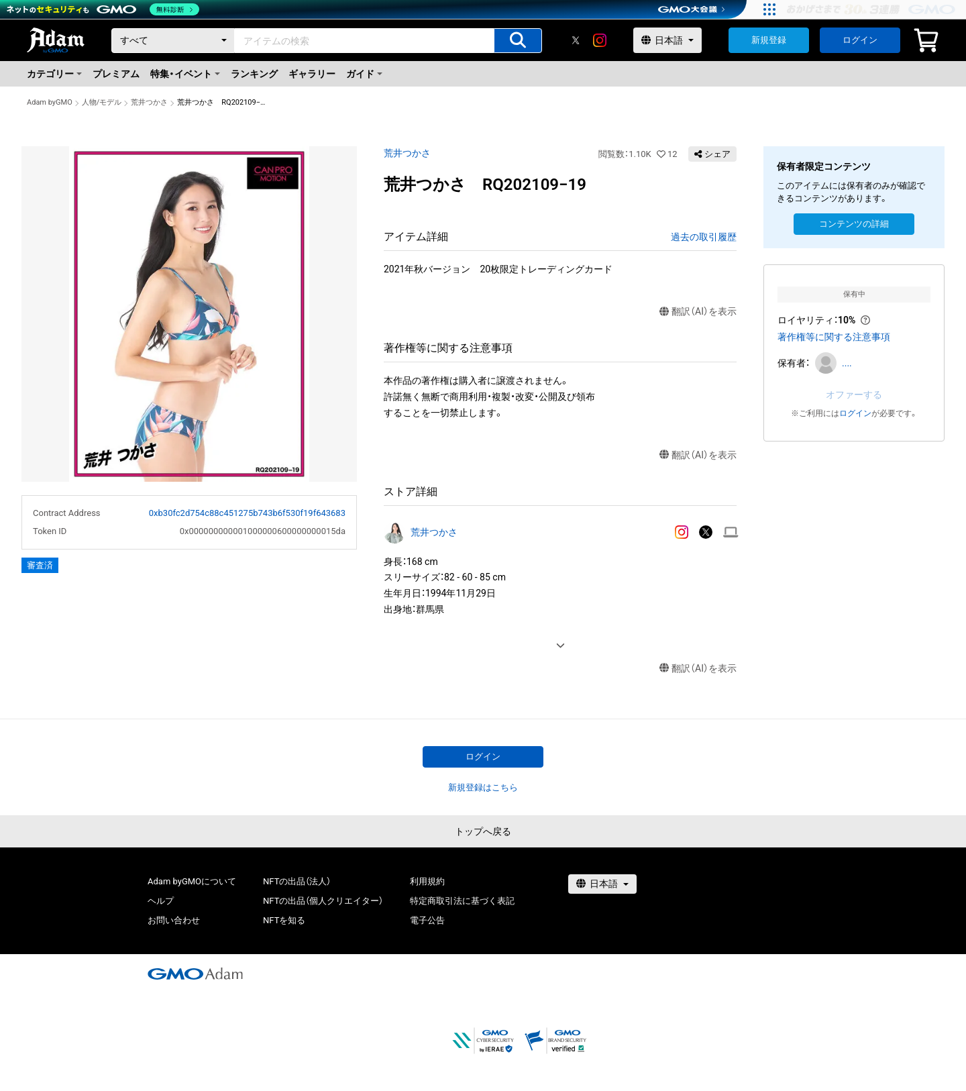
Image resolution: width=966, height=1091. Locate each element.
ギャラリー (311, 74)
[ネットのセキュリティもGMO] (103, 9)
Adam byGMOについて (192, 881)
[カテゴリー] (173, 40)
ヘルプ (161, 901)
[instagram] (599, 40)
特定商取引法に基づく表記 (462, 901)
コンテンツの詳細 (854, 224)
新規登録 (768, 40)
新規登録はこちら (483, 787)
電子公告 (427, 920)
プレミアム (116, 73)
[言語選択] (667, 40)
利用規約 (427, 881)
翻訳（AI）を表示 (698, 312)
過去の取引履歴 (704, 236)
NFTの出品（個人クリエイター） (323, 901)
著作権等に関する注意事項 (833, 336)
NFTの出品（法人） (297, 881)
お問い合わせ (174, 920)
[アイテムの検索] (518, 40)
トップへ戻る (483, 831)
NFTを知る (284, 920)
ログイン (860, 40)
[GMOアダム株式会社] (195, 974)
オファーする (854, 394)
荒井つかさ (149, 102)
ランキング (254, 74)
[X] (575, 40)
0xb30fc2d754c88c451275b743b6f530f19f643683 (247, 513)
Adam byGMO (49, 102)
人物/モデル (102, 102)
